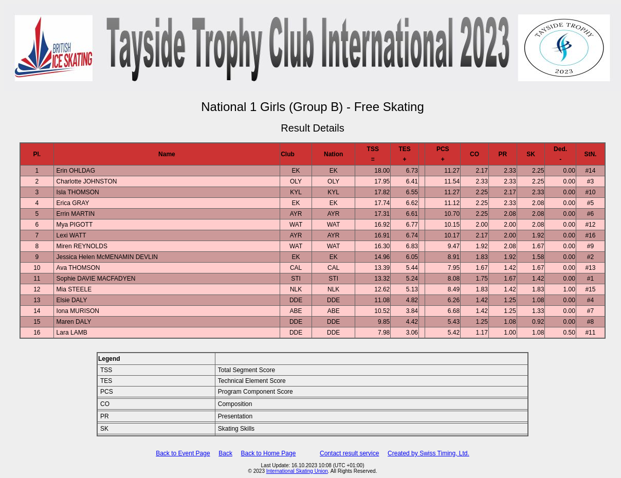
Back (225, 453)
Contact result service (349, 453)
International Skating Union (297, 471)
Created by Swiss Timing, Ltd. (428, 453)
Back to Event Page (183, 453)
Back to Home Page (268, 453)
